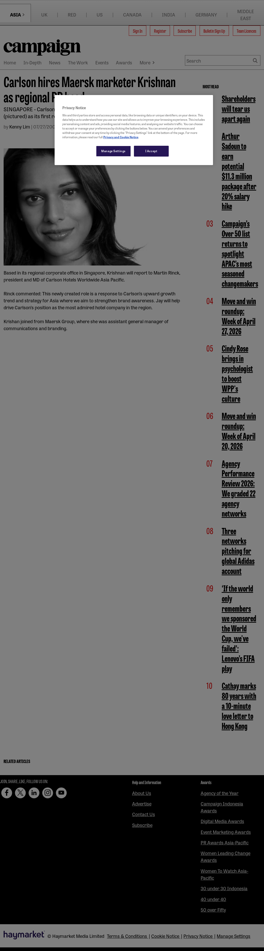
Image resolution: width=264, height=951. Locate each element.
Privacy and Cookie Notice (120, 137)
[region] (134, 130)
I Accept (151, 151)
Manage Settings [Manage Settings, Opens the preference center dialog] (113, 151)
